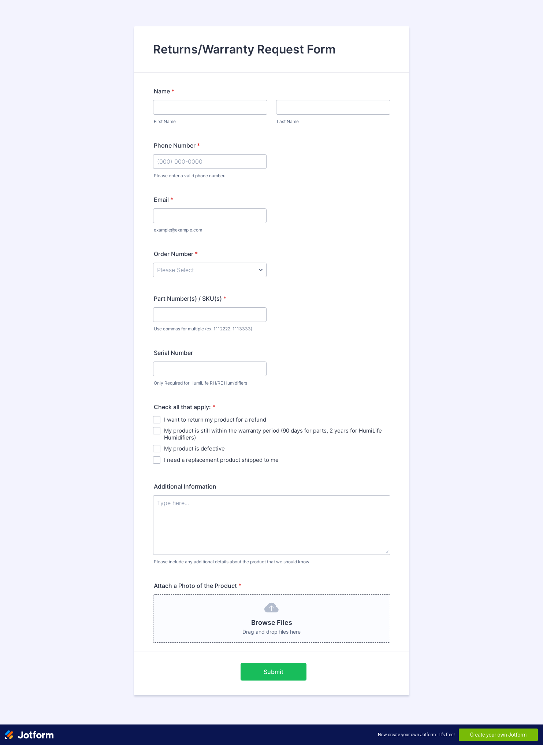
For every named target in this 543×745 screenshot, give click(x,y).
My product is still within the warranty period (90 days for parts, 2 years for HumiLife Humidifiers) (273, 434)
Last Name (288, 121)
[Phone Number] (210, 161)
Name (164, 91)
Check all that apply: (184, 407)
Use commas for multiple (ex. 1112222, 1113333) (203, 328)
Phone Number (177, 145)
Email (163, 199)
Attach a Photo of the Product (197, 585)
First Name (165, 121)
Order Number (176, 253)
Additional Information (185, 486)
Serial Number (173, 352)
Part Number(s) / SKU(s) (190, 298)
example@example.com (178, 230)
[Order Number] (210, 270)
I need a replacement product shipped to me (221, 459)
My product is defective (194, 448)
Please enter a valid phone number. (189, 175)
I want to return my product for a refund (215, 419)
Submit (273, 671)
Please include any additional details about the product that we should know (231, 561)
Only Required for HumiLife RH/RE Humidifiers (200, 383)
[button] (271, 618)
